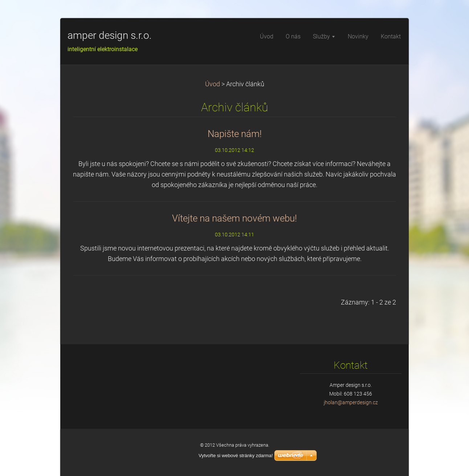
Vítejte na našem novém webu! (234, 218)
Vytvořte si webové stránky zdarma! (236, 455)
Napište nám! (235, 133)
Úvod (212, 84)
